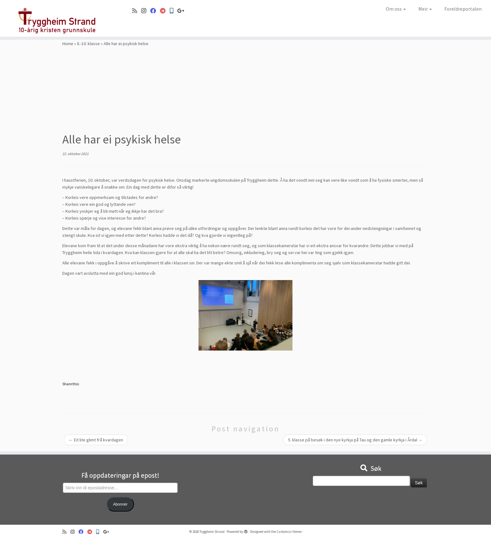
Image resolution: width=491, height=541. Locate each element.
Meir (425, 9)
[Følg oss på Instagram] (145, 10)
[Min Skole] (173, 10)
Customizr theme (289, 531)
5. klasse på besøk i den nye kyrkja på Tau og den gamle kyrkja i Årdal (355, 440)
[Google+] (183, 10)
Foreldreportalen (463, 9)
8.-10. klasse (88, 43)
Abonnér (120, 504)
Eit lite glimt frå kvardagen (96, 440)
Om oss (396, 9)
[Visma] (165, 10)
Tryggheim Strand (212, 531)
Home (67, 43)
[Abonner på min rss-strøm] (136, 10)
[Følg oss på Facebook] (155, 10)
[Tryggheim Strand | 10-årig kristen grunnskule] (56, 18)
